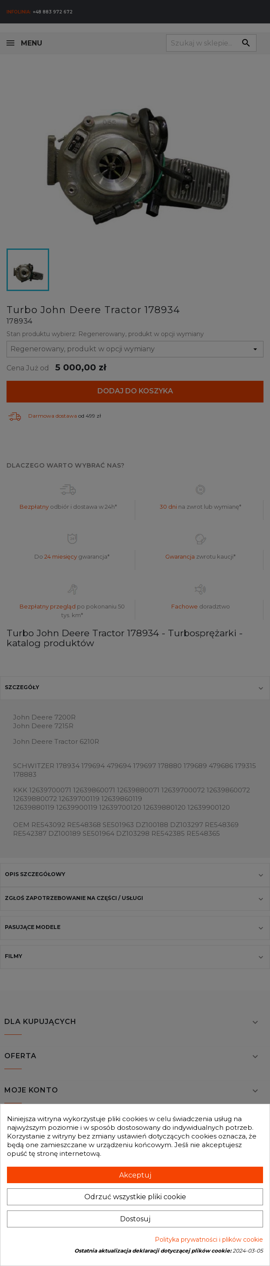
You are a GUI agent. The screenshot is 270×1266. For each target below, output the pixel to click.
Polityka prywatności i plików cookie (209, 1239)
